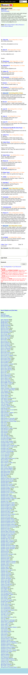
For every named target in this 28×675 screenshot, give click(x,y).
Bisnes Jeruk (4, 351)
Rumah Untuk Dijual (6, 604)
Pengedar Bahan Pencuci (7, 540)
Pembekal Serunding (6, 500)
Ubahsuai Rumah (5, 656)
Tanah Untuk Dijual (5, 637)
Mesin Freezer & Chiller (7, 462)
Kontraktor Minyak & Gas (7, 447)
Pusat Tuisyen (4, 598)
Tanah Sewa (4, 635)
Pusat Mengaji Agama (6, 593)
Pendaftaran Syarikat (6, 535)
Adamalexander (7, 207)
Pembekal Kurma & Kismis (7, 492)
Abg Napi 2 (6, 182)
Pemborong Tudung (6, 530)
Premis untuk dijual (6, 580)
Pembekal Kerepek (5, 488)
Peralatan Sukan (5, 564)
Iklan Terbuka (4, 399)
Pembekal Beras (5, 482)
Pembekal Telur (5, 501)
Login (14, 1)
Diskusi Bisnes (4, 387)
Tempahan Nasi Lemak (6, 651)
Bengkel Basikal (5, 321)
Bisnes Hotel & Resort (6, 346)
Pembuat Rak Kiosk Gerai (7, 534)
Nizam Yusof (6, 172)
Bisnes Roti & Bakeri (6, 367)
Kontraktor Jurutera (5, 444)
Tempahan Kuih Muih (6, 648)
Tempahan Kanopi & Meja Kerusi (9, 643)
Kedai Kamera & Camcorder (8, 418)
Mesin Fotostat (4, 461)
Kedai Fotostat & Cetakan (7, 412)
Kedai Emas (4, 411)
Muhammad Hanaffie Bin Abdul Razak (12, 128)
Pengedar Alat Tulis (5, 538)
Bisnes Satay (4, 371)
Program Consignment (6, 584)
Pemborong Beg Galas (6, 507)
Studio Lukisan (4, 625)
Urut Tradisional (5, 657)
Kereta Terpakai (5, 427)
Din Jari (5, 102)
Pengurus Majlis (5, 550)
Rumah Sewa (4, 603)
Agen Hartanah (4, 319)
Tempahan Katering (6, 644)
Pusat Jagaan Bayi (5, 588)
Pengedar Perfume (5, 544)
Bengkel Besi (4, 322)
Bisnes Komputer (5, 354)
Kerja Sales (3, 434)
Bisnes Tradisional (5, 379)
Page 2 (6, 244)
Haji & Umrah (4, 394)
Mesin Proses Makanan (7, 26)
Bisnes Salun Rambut (6, 368)
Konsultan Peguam (5, 437)
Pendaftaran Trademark (6, 537)
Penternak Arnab (5, 551)
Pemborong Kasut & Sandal (8, 514)
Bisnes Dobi (4, 339)
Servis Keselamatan (6, 607)
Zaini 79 (5, 122)
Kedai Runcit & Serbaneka (7, 419)
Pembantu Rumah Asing (7, 480)
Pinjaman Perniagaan (6, 578)
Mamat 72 (5, 213)
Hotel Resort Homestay (6, 398)
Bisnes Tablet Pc (5, 378)
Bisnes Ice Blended (5, 348)
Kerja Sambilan (4, 435)
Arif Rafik (5, 237)
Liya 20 (5, 109)
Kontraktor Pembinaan (6, 450)
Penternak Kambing (6, 557)
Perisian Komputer (5, 565)
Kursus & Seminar (5, 452)
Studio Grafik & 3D (5, 624)
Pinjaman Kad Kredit (6, 574)
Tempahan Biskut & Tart (7, 638)
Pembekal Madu (5, 494)
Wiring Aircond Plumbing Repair (9, 667)
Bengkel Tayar (4, 327)
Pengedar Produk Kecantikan (8, 547)
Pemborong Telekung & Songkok (9, 525)
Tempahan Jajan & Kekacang (8, 641)
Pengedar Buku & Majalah (7, 541)
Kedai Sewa (4, 422)
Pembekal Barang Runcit (7, 481)
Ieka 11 (5, 116)
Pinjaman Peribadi (5, 577)
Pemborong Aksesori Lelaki (7, 502)
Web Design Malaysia (6, 664)
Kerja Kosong (4, 431)
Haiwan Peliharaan (5, 392)
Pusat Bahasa (4, 587)
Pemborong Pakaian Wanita (8, 524)
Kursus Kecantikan (5, 454)
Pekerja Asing (4, 477)
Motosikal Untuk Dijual (6, 470)
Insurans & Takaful (5, 405)
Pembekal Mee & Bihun (7, 495)
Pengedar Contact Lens (6, 542)
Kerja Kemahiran (5, 429)
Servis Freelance (5, 605)
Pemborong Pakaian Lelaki (7, 521)
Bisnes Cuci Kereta (5, 337)
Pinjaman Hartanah (6, 573)
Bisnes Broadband (5, 332)
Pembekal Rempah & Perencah (8, 498)
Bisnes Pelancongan (6, 359)
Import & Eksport (5, 402)
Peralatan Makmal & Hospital (8, 561)
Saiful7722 (6, 135)
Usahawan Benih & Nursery (8, 660)
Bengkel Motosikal (5, 325)
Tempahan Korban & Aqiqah (8, 647)
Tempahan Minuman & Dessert (9, 650)
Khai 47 (5, 50)
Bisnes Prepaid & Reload (7, 364)
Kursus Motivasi (5, 457)
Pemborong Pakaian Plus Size (8, 522)
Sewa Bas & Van (5, 614)
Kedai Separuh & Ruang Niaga (8, 421)
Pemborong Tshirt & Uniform (8, 527)
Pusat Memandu (5, 591)
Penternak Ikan (4, 555)
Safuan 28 (5, 71)
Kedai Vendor (4, 424)
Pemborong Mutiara (6, 517)
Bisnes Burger (4, 334)
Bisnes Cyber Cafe (5, 338)
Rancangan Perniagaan (6, 600)
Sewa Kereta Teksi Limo (7, 617)
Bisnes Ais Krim (4, 329)
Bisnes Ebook (4, 341)
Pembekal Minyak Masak (7, 497)
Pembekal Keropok (5, 490)
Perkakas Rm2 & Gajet (6, 570)
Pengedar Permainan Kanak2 (8, 545)
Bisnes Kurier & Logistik (7, 355)
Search (7, 1)
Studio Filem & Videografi (7, 621)
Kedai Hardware (5, 414)
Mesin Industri (4, 464)
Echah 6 (5, 83)
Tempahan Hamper (5, 640)
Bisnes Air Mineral (5, 328)
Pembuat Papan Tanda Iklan (8, 531)
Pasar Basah (4, 475)
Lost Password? (17, 266)
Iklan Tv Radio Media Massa (8, 401)
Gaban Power (6, 142)
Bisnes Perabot (4, 362)
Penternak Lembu (5, 558)
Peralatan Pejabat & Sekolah (8, 563)
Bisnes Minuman (5, 357)
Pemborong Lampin (6, 515)
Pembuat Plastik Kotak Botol (8, 532)
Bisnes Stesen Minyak (6, 377)
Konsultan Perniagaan (6, 316)
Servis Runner (4, 611)
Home (2, 1)
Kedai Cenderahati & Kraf (7, 409)
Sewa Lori (3, 618)
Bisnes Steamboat (5, 375)
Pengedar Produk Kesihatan (8, 548)
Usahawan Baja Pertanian (7, 658)
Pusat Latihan (4, 590)
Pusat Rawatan (4, 595)
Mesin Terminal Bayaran (7, 468)
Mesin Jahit (3, 465)
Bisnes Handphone (5, 344)
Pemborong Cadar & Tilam (7, 511)
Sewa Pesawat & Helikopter (8, 620)
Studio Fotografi (5, 623)
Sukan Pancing (4, 634)
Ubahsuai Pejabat (5, 654)
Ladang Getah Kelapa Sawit (8, 458)
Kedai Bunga (4, 408)
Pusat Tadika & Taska (6, 597)
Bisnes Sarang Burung (6, 369)
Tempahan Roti (4, 653)
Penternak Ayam (5, 552)
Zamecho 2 (6, 87)
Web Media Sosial (5, 666)
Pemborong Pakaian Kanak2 (8, 520)
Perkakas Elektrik (5, 568)
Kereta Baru (4, 425)
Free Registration (8, 266)
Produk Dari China (5, 581)
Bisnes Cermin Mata (6, 335)
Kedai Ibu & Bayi (5, 415)
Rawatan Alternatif (5, 601)
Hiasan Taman (4, 397)
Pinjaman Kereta (5, 575)
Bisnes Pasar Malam (10, 24)
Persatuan (3, 314)
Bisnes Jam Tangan (5, 349)
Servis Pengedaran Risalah (7, 610)
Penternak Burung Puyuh (7, 554)
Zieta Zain (5, 39)
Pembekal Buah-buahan (7, 484)
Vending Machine (5, 663)
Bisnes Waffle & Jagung (7, 382)
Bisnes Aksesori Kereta (6, 331)
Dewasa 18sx (4, 385)
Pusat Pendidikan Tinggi (7, 594)
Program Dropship (5, 585)
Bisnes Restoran (20, 24)
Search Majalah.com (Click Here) (9, 310)
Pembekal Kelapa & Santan (8, 487)
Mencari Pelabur (5, 460)
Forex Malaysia (4, 391)
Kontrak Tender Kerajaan (7, 441)
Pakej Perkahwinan (5, 472)
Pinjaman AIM (4, 571)
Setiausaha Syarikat (6, 613)
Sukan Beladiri (4, 630)
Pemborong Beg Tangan (7, 508)
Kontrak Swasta (5, 439)
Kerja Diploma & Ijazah (7, 428)
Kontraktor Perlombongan (7, 451)
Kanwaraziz (6, 77)
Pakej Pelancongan (5, 471)
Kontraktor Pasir (5, 448)
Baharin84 (3, 10)
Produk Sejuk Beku (5, 583)
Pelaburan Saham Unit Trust (8, 478)
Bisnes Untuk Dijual (6, 381)
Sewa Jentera (4, 615)
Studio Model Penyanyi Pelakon (9, 627)
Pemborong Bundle (6, 510)
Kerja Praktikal (4, 432)
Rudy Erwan (6, 61)
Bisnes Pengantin (5, 361)
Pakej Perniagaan (5, 315)
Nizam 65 (5, 161)
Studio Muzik (4, 628)
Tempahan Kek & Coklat (7, 645)
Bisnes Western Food (6, 384)
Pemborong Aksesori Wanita (8, 504)
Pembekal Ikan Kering (6, 485)
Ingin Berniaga (4, 404)
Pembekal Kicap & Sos (6, 491)
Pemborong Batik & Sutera (7, 505)
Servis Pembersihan (6, 608)
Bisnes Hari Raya (5, 345)
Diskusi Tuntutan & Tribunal (8, 388)
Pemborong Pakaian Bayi (7, 518)
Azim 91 (5, 168)
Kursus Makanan (5, 455)
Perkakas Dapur (5, 567)
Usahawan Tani (4, 661)
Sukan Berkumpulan (6, 631)
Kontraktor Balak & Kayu (7, 442)
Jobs (10, 1)
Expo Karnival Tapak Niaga (7, 389)
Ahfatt (4, 177)
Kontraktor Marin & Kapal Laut (8, 445)
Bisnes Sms (3, 372)
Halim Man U (6, 65)
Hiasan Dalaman (5, 395)
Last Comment (5, 11)
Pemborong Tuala (5, 528)
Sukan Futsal (4, 633)
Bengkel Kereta (4, 324)
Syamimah (5, 197)
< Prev (2, 244)
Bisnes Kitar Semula (6, 352)
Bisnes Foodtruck (5, 342)
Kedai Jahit (3, 417)
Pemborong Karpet (5, 512)
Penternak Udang (5, 560)
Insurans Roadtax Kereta (7, 407)
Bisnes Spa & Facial (6, 374)
